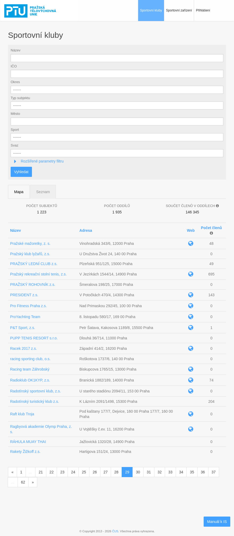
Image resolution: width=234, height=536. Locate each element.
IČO (14, 66)
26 (95, 472)
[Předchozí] (12, 472)
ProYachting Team (25, 317)
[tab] (117, 161)
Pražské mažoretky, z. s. (30, 243)
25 (84, 472)
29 (127, 472)
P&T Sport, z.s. (22, 328)
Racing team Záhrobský (30, 369)
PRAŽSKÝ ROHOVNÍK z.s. (32, 284)
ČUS (115, 531)
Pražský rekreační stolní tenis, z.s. (38, 274)
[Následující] (32, 482)
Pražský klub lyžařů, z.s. (30, 254)
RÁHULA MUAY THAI (28, 442)
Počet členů (211, 228)
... (30, 472)
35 (192, 472)
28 (116, 472)
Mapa (18, 192)
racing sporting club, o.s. (30, 359)
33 (170, 472)
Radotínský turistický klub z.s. (34, 401)
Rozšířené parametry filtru (42, 161)
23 (62, 472)
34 (181, 472)
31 (149, 472)
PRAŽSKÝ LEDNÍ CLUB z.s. (33, 264)
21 (41, 472)
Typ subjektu (20, 98)
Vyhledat (21, 172)
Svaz (14, 145)
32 (160, 472)
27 (106, 472)
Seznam (43, 192)
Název (15, 50)
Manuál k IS (217, 521)
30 (138, 472)
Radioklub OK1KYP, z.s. (30, 380)
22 (52, 472)
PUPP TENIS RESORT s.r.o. (34, 338)
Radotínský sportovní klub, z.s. (35, 391)
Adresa (85, 230)
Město (15, 114)
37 (214, 472)
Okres (15, 82)
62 (23, 482)
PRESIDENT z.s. (24, 295)
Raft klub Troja (22, 414)
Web (191, 230)
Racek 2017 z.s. (23, 348)
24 (73, 472)
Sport (15, 130)
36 (203, 472)
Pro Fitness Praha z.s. (28, 306)
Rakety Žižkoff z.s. (25, 451)
